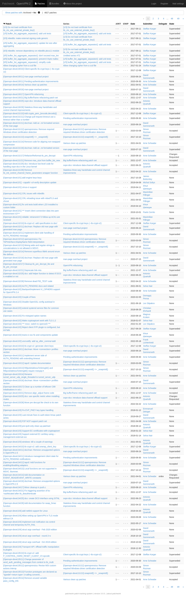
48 (172, 18)
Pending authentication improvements (80, 118)
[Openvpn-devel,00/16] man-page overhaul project (26, 89)
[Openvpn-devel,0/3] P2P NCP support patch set (25, 421)
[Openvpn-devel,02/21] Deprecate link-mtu (22, 270)
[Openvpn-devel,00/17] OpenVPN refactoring (23, 94)
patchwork (69, 594)
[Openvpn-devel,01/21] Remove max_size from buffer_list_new (31, 160)
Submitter (147, 24)
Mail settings (178, 3)
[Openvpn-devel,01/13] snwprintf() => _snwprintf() (25, 137)
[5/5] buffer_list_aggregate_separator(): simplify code (27, 62)
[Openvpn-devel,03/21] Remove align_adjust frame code (28, 393)
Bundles (54, 3)
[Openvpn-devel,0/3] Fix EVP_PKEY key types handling (28, 410)
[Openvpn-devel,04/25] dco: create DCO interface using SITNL (31, 498)
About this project (73, 3)
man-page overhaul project (75, 124)
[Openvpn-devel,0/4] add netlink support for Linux (25, 511)
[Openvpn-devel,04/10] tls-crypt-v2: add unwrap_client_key (29, 446)
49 (178, 18)
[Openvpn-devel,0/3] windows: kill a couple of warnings (28, 442)
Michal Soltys (149, 182)
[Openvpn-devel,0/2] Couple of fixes (19, 297)
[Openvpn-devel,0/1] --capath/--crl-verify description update (29, 182)
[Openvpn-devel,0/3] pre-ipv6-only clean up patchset (26, 426)
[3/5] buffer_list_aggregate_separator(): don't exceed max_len (31, 55)
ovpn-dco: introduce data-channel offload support (85, 165)
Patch (8, 24)
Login (153, 3)
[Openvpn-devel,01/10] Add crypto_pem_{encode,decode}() (30, 113)
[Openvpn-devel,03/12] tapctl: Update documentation (27, 363)
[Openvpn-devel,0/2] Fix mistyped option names (24, 316)
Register (164, 3)
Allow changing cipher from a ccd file (19, 65)
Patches (40, 3)
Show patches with (13, 12)
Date (133, 24)
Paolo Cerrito (149, 212)
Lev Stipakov (149, 303)
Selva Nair (147, 286)
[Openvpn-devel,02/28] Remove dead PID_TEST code (27, 281)
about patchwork (114, 594)
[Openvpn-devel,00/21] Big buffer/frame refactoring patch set (30, 97)
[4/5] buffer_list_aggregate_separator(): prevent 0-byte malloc (30, 59)
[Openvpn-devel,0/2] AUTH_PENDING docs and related (28, 286)
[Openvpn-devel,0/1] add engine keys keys (22, 178)
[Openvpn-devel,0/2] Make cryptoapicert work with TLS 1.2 (29, 320)
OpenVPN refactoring (73, 155)
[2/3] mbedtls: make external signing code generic (25, 38)
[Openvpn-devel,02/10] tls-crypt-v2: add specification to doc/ (30, 223)
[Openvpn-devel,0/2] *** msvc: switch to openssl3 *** (26, 324)
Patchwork (8, 3)
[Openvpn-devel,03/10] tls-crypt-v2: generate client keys (28, 346)
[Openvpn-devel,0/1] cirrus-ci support (20, 187)
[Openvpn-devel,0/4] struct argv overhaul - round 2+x (27, 536)
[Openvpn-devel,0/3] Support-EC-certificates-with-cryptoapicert (31, 431)
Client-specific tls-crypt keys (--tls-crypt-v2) (82, 113)
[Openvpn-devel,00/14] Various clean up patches (25, 85)
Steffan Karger (149, 29)
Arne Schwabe (149, 81)
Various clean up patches (74, 143)
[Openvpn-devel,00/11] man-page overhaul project (26, 76)
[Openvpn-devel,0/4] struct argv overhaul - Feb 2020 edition (30, 529)
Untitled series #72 (71, 55)
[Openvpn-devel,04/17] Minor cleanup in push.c (24, 487)
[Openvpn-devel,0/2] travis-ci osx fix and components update (30, 335)
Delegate (163, 24)
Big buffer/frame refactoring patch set (80, 160)
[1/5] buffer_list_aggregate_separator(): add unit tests (27, 33)
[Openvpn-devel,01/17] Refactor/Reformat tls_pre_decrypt (29, 155)
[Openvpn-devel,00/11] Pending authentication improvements (30, 81)
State (171, 24)
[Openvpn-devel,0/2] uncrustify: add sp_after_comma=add (29, 341)
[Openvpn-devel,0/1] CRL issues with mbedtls (23, 193)
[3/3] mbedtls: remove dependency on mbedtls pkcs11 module (31, 51)
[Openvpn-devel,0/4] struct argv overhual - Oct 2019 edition (30, 542)
